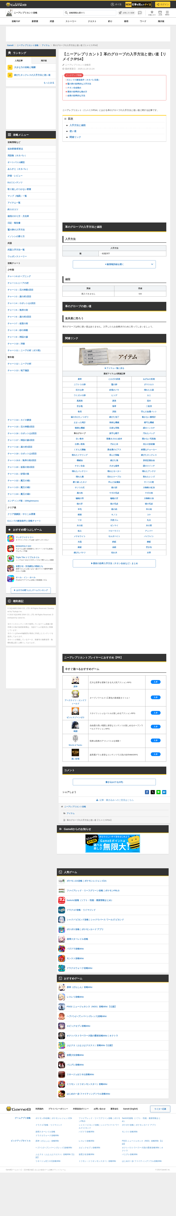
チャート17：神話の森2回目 (21, 440)
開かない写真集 (149, 439)
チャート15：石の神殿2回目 (21, 426)
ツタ (80, 520)
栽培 (126, 21)
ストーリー (71, 21)
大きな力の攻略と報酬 (24, 67)
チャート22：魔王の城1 (19, 480)
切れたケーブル (114, 477)
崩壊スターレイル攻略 (45, 1132)
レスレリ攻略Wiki (86, 1141)
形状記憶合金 (149, 460)
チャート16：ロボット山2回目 (22, 433)
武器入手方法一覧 (16, 249)
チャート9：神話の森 (18, 337)
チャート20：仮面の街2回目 (21, 467)
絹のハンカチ (149, 428)
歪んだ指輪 (114, 455)
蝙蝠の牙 (114, 498)
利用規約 (39, 1109)
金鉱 (114, 547)
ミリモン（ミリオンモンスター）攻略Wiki (97, 1161)
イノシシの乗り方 (16, 236)
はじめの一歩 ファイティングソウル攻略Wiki (142, 1161)
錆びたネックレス (149, 455)
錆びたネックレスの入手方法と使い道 (32, 75)
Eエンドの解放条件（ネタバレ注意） (83, 80)
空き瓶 (80, 406)
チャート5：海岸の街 (18, 310)
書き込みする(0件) (114, 782)
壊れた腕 (80, 477)
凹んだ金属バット (149, 411)
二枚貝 (149, 406)
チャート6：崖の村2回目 (19, 317)
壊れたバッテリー (80, 471)
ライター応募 (160, 1109)
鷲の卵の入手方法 (16, 229)
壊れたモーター (114, 471)
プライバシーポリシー (58, 1109)
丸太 (149, 520)
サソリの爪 (80, 487)
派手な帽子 (114, 433)
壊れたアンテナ (149, 471)
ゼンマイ (114, 525)
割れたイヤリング (80, 455)
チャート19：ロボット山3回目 (22, 453)
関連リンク (75, 137)
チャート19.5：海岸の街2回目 (22, 460)
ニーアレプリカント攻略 (75, 807)
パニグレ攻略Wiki (130, 1154)
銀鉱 (80, 547)
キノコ (114, 515)
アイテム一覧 (14, 202)
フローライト (114, 531)
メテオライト (80, 536)
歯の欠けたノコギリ (80, 417)
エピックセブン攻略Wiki (89, 1147)
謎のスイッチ (149, 466)
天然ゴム (114, 520)
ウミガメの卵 (80, 395)
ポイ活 (115, 4)
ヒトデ (114, 395)
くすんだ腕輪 (80, 449)
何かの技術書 (149, 444)
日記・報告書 (14, 223)
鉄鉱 (114, 542)
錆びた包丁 (114, 417)
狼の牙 (80, 504)
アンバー (149, 531)
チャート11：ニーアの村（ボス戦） (25, 350)
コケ (149, 515)
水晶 (80, 542)
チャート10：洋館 (16, 343)
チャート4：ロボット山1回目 (21, 303)
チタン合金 (80, 466)
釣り (110, 21)
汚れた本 (114, 444)
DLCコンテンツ (15, 182)
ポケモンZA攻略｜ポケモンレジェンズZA (53, 1118)
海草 (114, 406)
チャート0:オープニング (19, 276)
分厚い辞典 (80, 444)
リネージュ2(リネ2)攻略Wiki (47, 1161)
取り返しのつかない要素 (19, 189)
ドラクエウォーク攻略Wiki (47, 1135)
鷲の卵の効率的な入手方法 (79, 84)
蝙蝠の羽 (80, 498)
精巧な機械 (149, 422)
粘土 (80, 531)
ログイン (162, 4)
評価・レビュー (15, 176)
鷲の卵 (114, 384)
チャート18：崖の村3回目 (20, 447)
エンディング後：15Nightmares (23, 501)
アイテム (71, 813)
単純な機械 (114, 422)
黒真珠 (80, 401)
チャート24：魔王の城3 (19, 494)
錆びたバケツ (80, 552)
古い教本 (80, 439)
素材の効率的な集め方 (77, 92)
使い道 (73, 131)
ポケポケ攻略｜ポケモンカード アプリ (139, 1125)
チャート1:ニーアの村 (18, 283)
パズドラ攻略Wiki (86, 1132)
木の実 (149, 525)
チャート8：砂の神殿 (18, 330)
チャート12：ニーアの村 (19, 363)
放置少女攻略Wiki (86, 1154)
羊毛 (80, 509)
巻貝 (80, 411)
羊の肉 (149, 509)
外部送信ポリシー (81, 1109)
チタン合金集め (74, 88)
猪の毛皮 (149, 504)
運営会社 (114, 1109)
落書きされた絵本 (114, 439)
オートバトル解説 (16, 162)
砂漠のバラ (114, 390)
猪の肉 (114, 509)
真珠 (114, 401)
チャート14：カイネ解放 (19, 420)
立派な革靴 (114, 428)
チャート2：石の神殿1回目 (20, 290)
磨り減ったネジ (80, 482)
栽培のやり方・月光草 (18, 216)
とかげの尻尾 (114, 379)
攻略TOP (16, 21)
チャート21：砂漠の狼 (18, 474)
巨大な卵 (80, 390)
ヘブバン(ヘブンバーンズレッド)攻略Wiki (53, 1147)
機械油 (80, 460)
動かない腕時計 (149, 417)
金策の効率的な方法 (76, 95)
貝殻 (114, 411)
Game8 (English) (130, 1109)
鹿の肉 (80, 493)
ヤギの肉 (149, 493)
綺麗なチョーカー (149, 449)
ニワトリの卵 (80, 384)
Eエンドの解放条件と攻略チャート (24, 521)
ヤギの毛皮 (114, 493)
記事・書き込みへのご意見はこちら (114, 800)
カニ (149, 395)
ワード (143, 21)
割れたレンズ (149, 477)
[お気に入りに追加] (126, 12)
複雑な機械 (80, 428)
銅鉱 (149, 542)
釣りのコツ (13, 209)
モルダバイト (114, 536)
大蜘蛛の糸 (149, 498)
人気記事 (19, 60)
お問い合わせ (100, 1109)
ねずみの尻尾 (149, 379)
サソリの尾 (149, 482)
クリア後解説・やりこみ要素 (21, 514)
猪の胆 (114, 487)
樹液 (80, 515)
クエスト (92, 21)
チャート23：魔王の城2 (19, 487)
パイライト (149, 536)
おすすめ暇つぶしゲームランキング (32, 590)
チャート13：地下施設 (18, 370)
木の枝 (80, 525)
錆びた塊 (114, 460)
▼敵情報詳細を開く (114, 264)
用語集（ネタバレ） (17, 155)
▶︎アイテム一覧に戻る (114, 358)
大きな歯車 (114, 466)
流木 (149, 401)
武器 (52, 21)
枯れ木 (114, 552)
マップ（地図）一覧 (17, 196)
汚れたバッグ (149, 433)
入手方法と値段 (78, 125)
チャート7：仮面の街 (18, 323)
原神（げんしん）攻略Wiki (47, 1141)
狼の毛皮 (114, 504)
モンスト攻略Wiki (130, 1132)
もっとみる (49, 83)
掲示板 (161, 21)
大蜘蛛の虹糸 (149, 487)
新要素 (35, 21)
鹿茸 (80, 379)
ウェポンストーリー (17, 256)
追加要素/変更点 (15, 149)
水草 (149, 552)
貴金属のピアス (114, 449)
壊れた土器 (149, 390)
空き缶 (149, 547)
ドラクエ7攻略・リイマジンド (48, 1125)
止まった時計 (80, 422)
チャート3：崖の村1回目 (19, 296)
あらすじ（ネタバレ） (18, 169)
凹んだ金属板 (114, 482)
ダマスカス (149, 384)
